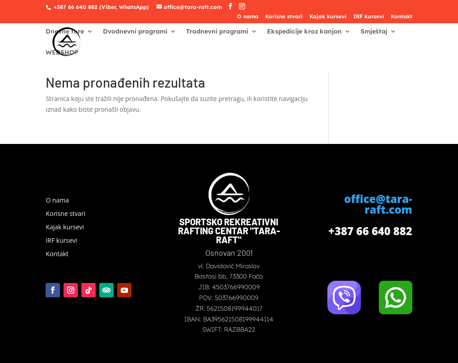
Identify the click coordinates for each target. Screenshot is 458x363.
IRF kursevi (368, 17)
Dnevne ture (65, 31)
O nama (248, 17)
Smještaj (373, 31)
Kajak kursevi (328, 17)
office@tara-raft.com (378, 204)
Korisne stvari (284, 17)
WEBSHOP (62, 52)
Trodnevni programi (217, 31)
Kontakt (401, 17)
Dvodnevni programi (135, 31)
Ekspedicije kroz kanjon (304, 31)
